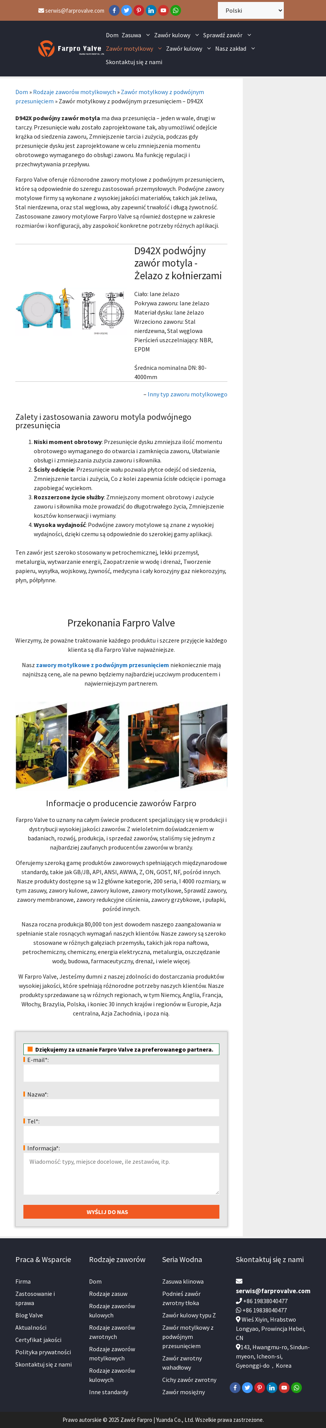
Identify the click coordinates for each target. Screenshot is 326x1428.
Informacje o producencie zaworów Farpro (121, 803)
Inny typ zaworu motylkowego (187, 394)
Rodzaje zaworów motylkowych (74, 92)
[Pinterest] (138, 10)
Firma (23, 1281)
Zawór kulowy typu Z (189, 1315)
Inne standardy (108, 1392)
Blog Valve (29, 1315)
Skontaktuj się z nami (134, 62)
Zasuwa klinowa (183, 1281)
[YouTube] (163, 10)
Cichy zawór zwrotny (189, 1379)
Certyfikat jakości (38, 1340)
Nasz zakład (236, 48)
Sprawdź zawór (228, 35)
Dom (112, 35)
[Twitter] (126, 10)
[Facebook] (114, 10)
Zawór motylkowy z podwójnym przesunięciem (188, 1337)
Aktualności (30, 1327)
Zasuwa (137, 35)
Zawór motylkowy (135, 48)
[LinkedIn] (151, 10)
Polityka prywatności (43, 1352)
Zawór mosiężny (183, 1392)
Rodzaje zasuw (108, 1293)
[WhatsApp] (175, 10)
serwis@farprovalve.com (71, 10)
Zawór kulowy (178, 35)
